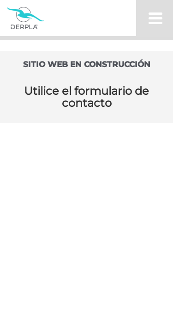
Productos (84, 65)
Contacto (86, 153)
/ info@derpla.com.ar (76, 187)
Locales (86, 95)
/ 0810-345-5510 (67, 174)
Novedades (87, 124)
